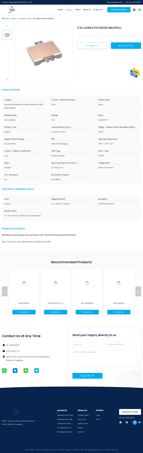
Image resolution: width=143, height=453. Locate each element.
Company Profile (83, 415)
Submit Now (87, 375)
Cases (98, 415)
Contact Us (98, 9)
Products (69, 9)
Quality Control (83, 423)
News (98, 419)
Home (60, 9)
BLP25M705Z (24, 303)
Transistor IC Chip (25, 18)
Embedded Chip (27, 242)
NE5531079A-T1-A (55, 303)
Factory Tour (82, 419)
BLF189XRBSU (87, 303)
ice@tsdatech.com (13, 351)
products (14, 18)
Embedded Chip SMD (42, 242)
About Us (87, 9)
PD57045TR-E (118, 303)
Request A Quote (119, 9)
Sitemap (80, 428)
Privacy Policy (30, 450)
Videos (78, 9)
